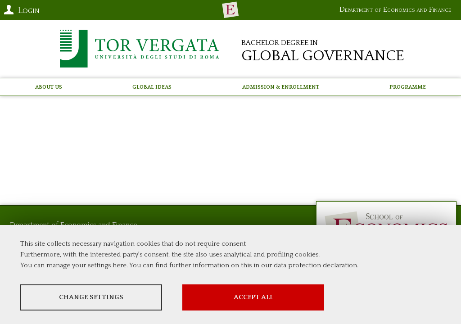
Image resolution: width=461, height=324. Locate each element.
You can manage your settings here (73, 265)
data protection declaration (315, 265)
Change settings (91, 297)
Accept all (253, 297)
